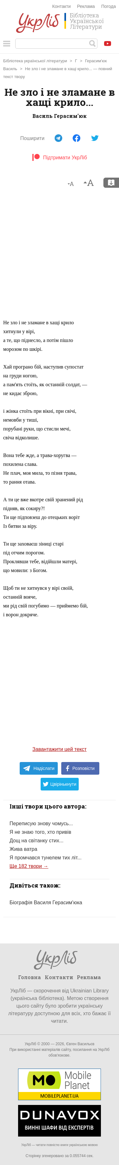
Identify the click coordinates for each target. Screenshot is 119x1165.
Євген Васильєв (80, 1044)
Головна (29, 977)
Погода (108, 6)
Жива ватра (23, 849)
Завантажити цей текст (59, 749)
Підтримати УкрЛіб (59, 158)
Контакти (61, 6)
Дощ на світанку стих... (36, 840)
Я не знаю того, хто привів (40, 832)
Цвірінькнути (59, 784)
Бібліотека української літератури (35, 60)
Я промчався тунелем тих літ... (46, 857)
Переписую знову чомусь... (41, 823)
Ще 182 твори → (29, 866)
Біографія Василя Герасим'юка (46, 902)
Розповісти (80, 768)
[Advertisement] (59, 256)
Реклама (86, 6)
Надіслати (38, 768)
